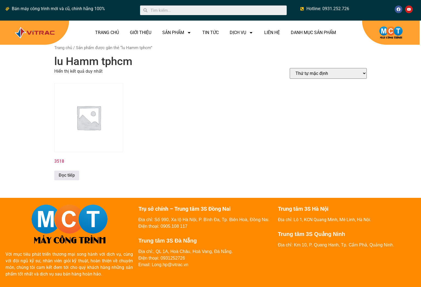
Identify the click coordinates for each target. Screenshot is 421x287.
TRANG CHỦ (107, 32)
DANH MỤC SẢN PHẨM (313, 32)
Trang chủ (63, 47)
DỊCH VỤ (241, 33)
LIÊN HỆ (272, 32)
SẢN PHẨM (176, 33)
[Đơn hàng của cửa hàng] (328, 73)
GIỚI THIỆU (140, 32)
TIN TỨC (210, 32)
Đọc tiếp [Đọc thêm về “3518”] (67, 175)
